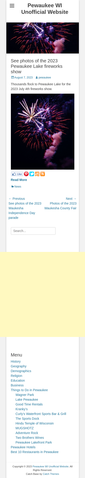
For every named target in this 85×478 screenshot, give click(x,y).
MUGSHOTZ (25, 428)
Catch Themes (51, 474)
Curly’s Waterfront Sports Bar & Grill (41, 414)
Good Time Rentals (29, 404)
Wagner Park (25, 395)
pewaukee (45, 77)
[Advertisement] (42, 294)
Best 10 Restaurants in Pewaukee (35, 452)
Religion (16, 376)
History (16, 361)
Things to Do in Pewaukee (29, 390)
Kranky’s (22, 409)
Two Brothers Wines (30, 437)
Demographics (21, 371)
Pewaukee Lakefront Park (34, 442)
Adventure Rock (27, 433)
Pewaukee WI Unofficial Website (44, 8)
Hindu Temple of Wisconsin (35, 423)
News (18, 186)
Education (18, 380)
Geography (19, 366)
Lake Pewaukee (27, 399)
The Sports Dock (27, 418)
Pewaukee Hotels (23, 447)
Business (17, 385)
